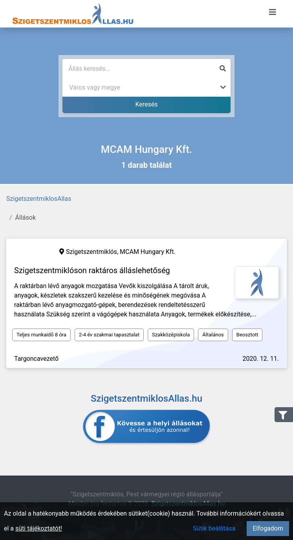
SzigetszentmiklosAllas (38, 198)
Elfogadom (268, 528)
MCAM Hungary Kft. (148, 251)
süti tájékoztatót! (38, 528)
